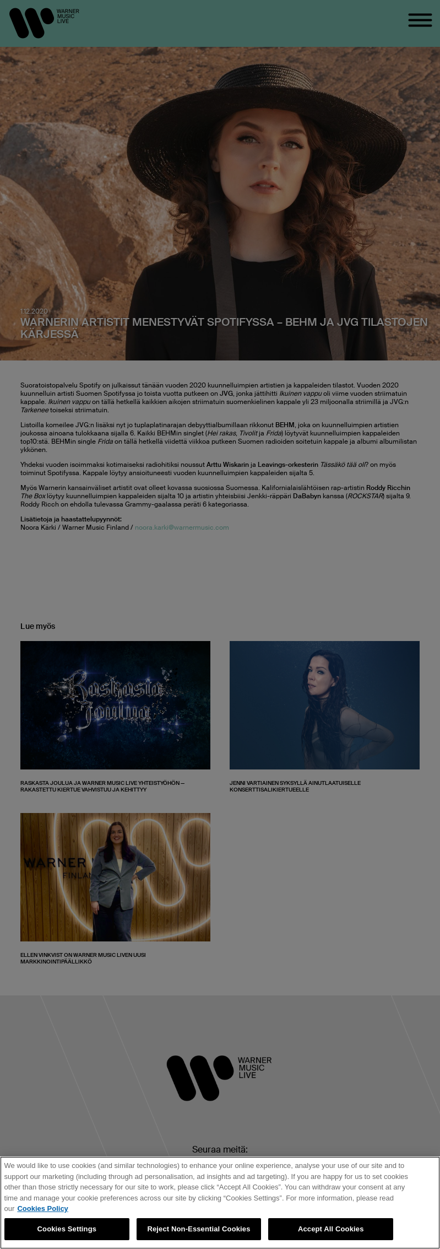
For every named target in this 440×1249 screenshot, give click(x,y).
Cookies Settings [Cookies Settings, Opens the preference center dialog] (67, 1229)
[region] (220, 1202)
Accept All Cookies (331, 1229)
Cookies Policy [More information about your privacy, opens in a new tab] (42, 1208)
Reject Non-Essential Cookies (198, 1229)
